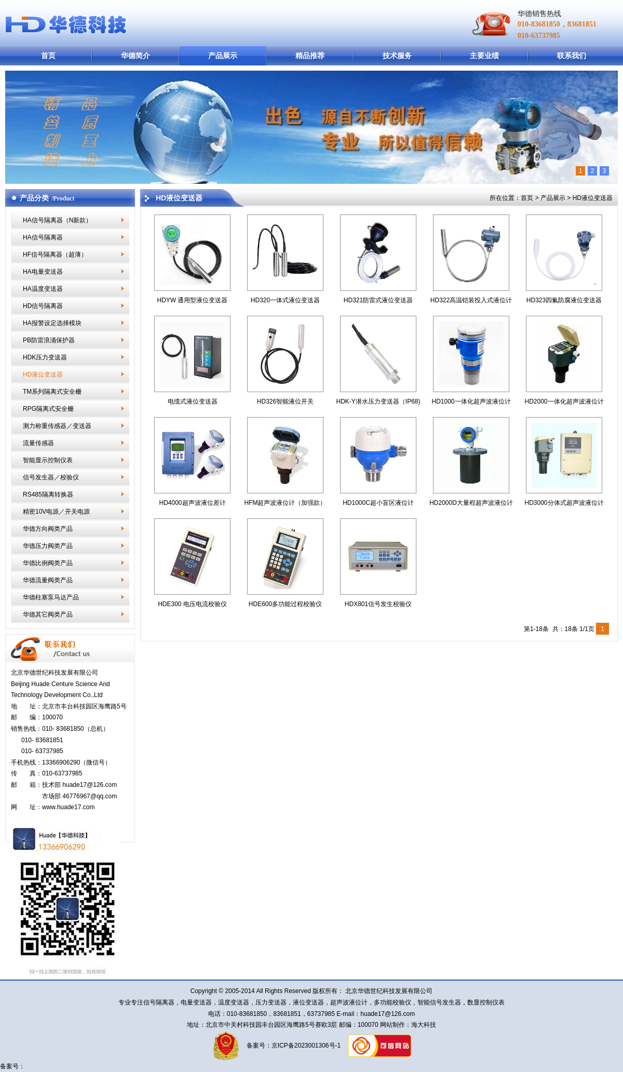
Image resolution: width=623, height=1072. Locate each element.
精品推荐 (309, 55)
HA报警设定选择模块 (52, 323)
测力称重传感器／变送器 (57, 426)
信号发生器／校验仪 (51, 477)
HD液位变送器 (43, 374)
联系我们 (571, 55)
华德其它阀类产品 (48, 614)
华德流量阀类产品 (48, 580)
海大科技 (423, 1024)
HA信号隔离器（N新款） (57, 220)
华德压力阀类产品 (48, 546)
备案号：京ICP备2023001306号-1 (293, 1045)
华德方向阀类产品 (48, 528)
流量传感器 (38, 443)
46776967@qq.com (89, 796)
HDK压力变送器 (45, 357)
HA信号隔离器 (43, 237)
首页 (48, 55)
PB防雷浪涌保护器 (49, 340)
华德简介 (135, 55)
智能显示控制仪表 (48, 460)
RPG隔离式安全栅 (48, 408)
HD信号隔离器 (43, 306)
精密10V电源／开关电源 (56, 511)
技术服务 (397, 55)
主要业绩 (484, 55)
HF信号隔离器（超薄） (55, 254)
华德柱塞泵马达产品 (51, 597)
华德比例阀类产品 (48, 563)
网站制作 (391, 1024)
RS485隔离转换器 (48, 494)
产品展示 (222, 55)
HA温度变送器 (43, 288)
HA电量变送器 (43, 271)
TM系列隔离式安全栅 (52, 391)
